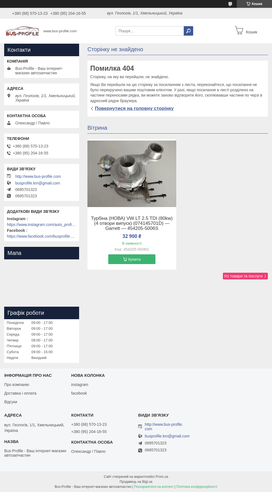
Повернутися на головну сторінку (134, 108)
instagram (79, 384)
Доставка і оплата (20, 393)
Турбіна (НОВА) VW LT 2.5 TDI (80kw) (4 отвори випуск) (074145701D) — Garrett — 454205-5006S (132, 223)
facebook (79, 393)
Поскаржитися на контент (153, 487)
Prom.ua (162, 477)
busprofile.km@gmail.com (37, 183)
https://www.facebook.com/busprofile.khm (41, 236)
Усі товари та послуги (243, 276)
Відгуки (10, 402)
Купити (134, 259)
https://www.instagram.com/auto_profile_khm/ (41, 224)
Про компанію (16, 384)
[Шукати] (188, 31)
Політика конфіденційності (196, 487)
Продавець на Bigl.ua (136, 482)
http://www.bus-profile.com (38, 176)
